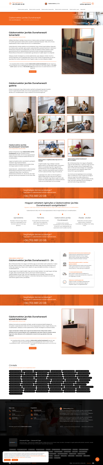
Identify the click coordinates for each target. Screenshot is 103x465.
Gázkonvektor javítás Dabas (40, 377)
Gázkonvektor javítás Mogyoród (83, 389)
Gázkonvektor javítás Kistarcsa (72, 380)
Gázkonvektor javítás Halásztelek (41, 384)
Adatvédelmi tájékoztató (87, 426)
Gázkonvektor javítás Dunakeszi (82, 371)
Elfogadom (7, 459)
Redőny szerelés (79, 455)
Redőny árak (57, 455)
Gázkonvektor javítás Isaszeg (57, 382)
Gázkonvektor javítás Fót (42, 375)
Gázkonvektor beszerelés (47, 9)
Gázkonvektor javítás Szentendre (70, 373)
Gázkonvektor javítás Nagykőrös (55, 373)
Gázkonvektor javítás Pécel (15, 377)
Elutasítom (15, 459)
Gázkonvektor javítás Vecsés (15, 375)
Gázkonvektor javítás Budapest (16, 393)
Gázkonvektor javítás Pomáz (27, 377)
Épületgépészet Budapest (66, 449)
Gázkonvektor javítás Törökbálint (29, 380)
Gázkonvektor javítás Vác (56, 371)
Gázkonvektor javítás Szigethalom (55, 375)
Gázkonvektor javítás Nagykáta (29, 382)
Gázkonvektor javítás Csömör (15, 386)
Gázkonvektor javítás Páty (56, 389)
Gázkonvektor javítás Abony (15, 380)
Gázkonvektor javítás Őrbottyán (69, 389)
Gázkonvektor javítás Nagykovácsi (16, 389)
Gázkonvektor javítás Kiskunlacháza (56, 386)
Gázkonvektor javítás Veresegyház (28, 375)
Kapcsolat (82, 9)
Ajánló (61, 426)
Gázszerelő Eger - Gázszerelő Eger (30, 440)
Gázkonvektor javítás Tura (29, 391)
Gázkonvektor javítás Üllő (85, 380)
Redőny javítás (63, 455)
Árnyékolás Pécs (13, 449)
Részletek (34, 463)
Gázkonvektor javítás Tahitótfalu (56, 391)
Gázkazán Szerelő (49, 451)
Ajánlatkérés (33, 71)
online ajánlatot (85, 4)
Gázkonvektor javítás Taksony (42, 391)
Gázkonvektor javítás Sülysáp (43, 389)
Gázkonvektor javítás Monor (69, 375)
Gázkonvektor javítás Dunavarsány (72, 386)
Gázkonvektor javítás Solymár (82, 382)
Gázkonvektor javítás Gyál (30, 373)
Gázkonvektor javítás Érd (27, 371)
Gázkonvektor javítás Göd (42, 373)
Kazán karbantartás (83, 451)
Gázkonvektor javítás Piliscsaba (87, 386)
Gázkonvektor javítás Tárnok (80, 384)
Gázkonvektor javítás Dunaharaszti (16, 373)
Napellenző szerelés (81, 453)
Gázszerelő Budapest (58, 451)
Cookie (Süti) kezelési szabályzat (72, 426)
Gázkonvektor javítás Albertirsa (58, 380)
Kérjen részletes (86, 2)
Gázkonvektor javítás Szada (69, 391)
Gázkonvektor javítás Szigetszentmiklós (41, 371)
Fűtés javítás (75, 449)
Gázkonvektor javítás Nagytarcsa (16, 391)
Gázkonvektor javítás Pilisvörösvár (43, 380)
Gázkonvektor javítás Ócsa (42, 386)
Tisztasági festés (57, 457)
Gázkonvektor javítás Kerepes (27, 384)
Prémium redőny (49, 455)
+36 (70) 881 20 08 (16, 411)
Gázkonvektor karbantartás (61, 9)
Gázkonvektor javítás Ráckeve (55, 384)
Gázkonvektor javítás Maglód (15, 382)
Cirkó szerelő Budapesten (15, 19)
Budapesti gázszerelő (40, 449)
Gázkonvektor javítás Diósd (69, 382)
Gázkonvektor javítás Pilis (15, 384)
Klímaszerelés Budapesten (62, 453)
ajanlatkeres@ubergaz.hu (18, 415)
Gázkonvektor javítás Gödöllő (68, 371)
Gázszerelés (48, 449)
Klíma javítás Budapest (52, 453)
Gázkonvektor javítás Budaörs (83, 373)
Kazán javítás (75, 451)
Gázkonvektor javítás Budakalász (43, 382)
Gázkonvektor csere (74, 9)
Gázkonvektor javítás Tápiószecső (83, 391)
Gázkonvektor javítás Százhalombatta (55, 377)
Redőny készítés (71, 455)
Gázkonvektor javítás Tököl (68, 384)
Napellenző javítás (72, 453)
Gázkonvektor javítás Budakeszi (70, 377)
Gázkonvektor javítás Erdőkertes (29, 386)
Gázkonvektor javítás (23, 9)
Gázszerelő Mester (67, 451)
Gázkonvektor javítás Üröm (30, 389)
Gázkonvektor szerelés (34, 9)
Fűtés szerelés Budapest (83, 449)
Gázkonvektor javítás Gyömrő (82, 375)
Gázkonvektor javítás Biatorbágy (85, 377)
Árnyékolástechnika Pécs (22, 449)
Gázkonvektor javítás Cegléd (15, 371)
